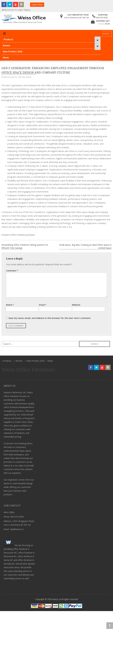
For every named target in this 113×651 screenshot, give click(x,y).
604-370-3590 (102, 17)
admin (28, 77)
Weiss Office (9, 512)
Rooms (6, 45)
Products (8, 39)
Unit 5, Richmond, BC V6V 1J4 (76, 17)
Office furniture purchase (23, 234)
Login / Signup (22, 9)
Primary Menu (4, 34)
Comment (12, 270)
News (6, 57)
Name (10, 304)
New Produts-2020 (12, 51)
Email (42, 304)
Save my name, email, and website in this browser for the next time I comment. (50, 318)
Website (76, 304)
